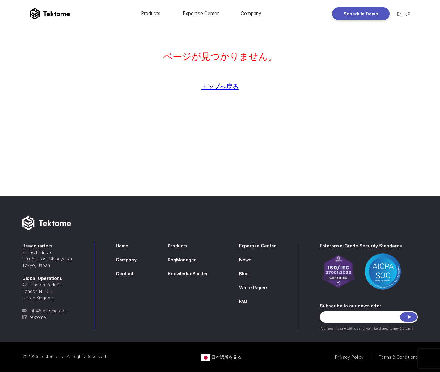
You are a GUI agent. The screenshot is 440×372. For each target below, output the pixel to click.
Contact (124, 273)
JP (407, 14)
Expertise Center (201, 13)
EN (400, 14)
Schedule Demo (361, 13)
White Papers (254, 287)
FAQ (243, 301)
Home (122, 245)
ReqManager (182, 259)
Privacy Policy (349, 357)
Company (251, 13)
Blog (244, 273)
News (245, 259)
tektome (34, 317)
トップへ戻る (220, 86)
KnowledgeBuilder (188, 273)
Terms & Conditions (398, 357)
